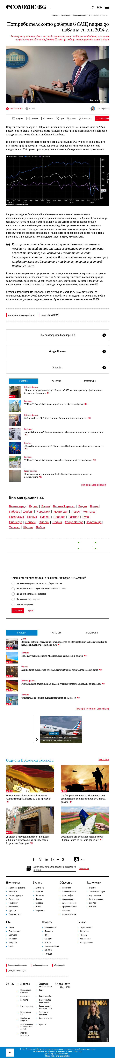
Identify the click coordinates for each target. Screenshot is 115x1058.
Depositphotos (64, 1056)
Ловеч (76, 511)
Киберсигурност (96, 899)
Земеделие (13, 907)
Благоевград (17, 506)
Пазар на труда (15, 914)
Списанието (85, 939)
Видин (82, 506)
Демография (67, 895)
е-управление (95, 895)
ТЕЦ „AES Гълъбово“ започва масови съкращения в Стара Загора (60, 460)
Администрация (69, 914)
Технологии (94, 882)
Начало (55, 15)
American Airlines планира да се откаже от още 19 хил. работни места (60, 739)
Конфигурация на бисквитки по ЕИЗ (26, 1026)
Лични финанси (69, 891)
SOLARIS (48, 950)
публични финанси (40, 965)
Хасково (14, 527)
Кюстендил (60, 511)
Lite (8, 922)
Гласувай (18, 611)
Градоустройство (30, 471)
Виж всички (104, 760)
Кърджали (43, 511)
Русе (85, 516)
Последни (23, 381)
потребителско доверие (21, 315)
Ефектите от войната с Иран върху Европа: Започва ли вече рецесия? (82, 838)
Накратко (84, 931)
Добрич (28, 511)
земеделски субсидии (17, 970)
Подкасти (49, 931)
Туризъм (12, 910)
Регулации (28, 429)
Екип (41, 990)
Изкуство (13, 942)
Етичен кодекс (26, 1006)
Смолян (44, 522)
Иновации (40, 895)
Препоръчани (90, 381)
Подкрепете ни (45, 1018)
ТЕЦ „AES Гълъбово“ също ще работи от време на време (55, 404)
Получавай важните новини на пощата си (55, 867)
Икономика (65, 15)
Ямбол (40, 527)
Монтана (89, 511)
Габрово (14, 511)
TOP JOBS (48, 954)
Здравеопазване (69, 903)
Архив (30, 611)
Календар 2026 (51, 927)
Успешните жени (52, 946)
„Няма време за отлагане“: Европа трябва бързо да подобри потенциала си (63, 447)
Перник (32, 516)
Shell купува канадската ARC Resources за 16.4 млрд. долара (54, 655)
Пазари (39, 899)
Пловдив (59, 516)
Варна (45, 506)
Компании (27, 401)
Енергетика (14, 899)
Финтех (92, 907)
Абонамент (25, 996)
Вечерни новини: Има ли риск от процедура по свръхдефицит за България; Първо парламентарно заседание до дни (64, 643)
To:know (83, 935)
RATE (47, 935)
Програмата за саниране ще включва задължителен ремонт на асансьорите (58, 475)
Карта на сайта (45, 996)
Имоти (38, 907)
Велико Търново (64, 506)
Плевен (45, 516)
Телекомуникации (97, 891)
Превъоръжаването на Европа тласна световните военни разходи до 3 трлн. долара (83, 798)
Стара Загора (74, 522)
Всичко (82, 922)
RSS (79, 859)
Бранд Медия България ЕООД (45, 1007)
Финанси (24, 667)
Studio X (66, 1053)
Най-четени (56, 381)
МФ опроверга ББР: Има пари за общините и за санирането (57, 418)
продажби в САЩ (50, 315)
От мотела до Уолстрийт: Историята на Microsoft (50, 697)
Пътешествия (14, 931)
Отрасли (39, 891)
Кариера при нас (25, 1013)
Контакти (24, 1000)
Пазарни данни (86, 942)
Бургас (33, 506)
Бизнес (37, 882)
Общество (66, 882)
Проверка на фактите (25, 991)
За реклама (25, 984)
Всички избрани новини (93, 485)
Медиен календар (24, 1034)
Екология (66, 910)
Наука (11, 927)
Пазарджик (16, 516)
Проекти (47, 922)
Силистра (15, 522)
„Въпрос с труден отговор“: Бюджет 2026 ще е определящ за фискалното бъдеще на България (63, 391)
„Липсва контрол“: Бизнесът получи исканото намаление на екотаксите (63, 433)
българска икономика (17, 965)
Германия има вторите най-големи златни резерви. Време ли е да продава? (63, 683)
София (57, 522)
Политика (27, 443)
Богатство (13, 935)
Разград (73, 516)
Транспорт (13, 903)
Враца (94, 506)
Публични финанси (80, 15)
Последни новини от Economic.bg (92, 709)
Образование (68, 899)
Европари (13, 891)
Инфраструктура (16, 895)
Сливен (30, 522)
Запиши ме (84, 869)
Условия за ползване (44, 1013)
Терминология (86, 927)
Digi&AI (92, 888)
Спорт (11, 946)
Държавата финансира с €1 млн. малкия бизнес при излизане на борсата (61, 669)
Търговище (93, 522)
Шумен (28, 527)
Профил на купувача (25, 1019)
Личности (13, 939)
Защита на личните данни (45, 985)
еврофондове (59, 965)
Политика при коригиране (45, 1001)
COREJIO (48, 939)
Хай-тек (92, 903)
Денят (23, 639)
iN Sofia (48, 942)
